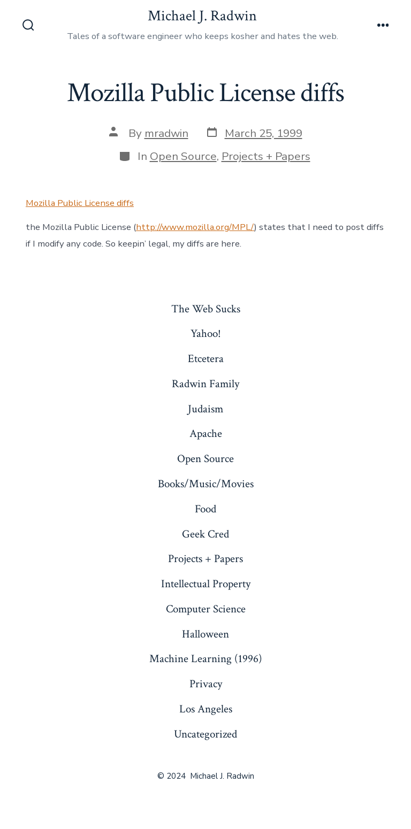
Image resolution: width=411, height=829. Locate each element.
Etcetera (206, 358)
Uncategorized (205, 734)
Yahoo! (206, 333)
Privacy (205, 684)
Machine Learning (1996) (205, 658)
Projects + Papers (266, 156)
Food (205, 509)
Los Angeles (205, 709)
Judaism (205, 409)
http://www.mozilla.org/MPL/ (195, 227)
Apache (205, 433)
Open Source (183, 156)
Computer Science (206, 609)
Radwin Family (205, 384)
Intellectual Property (205, 584)
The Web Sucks (205, 309)
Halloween (205, 634)
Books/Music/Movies (206, 484)
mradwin (166, 133)
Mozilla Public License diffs (80, 203)
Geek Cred (205, 534)
